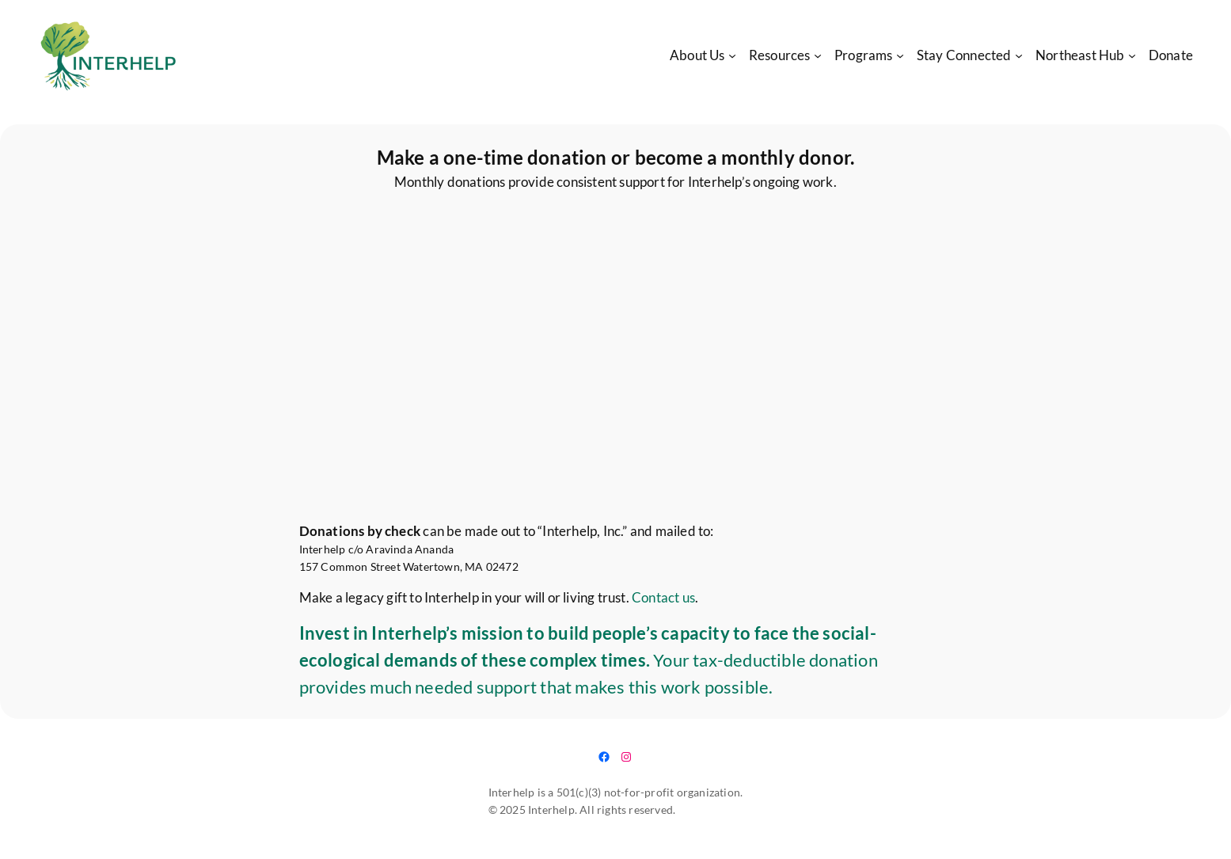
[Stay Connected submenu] (1019, 55)
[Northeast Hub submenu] (1132, 55)
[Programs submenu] (900, 55)
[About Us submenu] (732, 55)
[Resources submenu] (818, 55)
